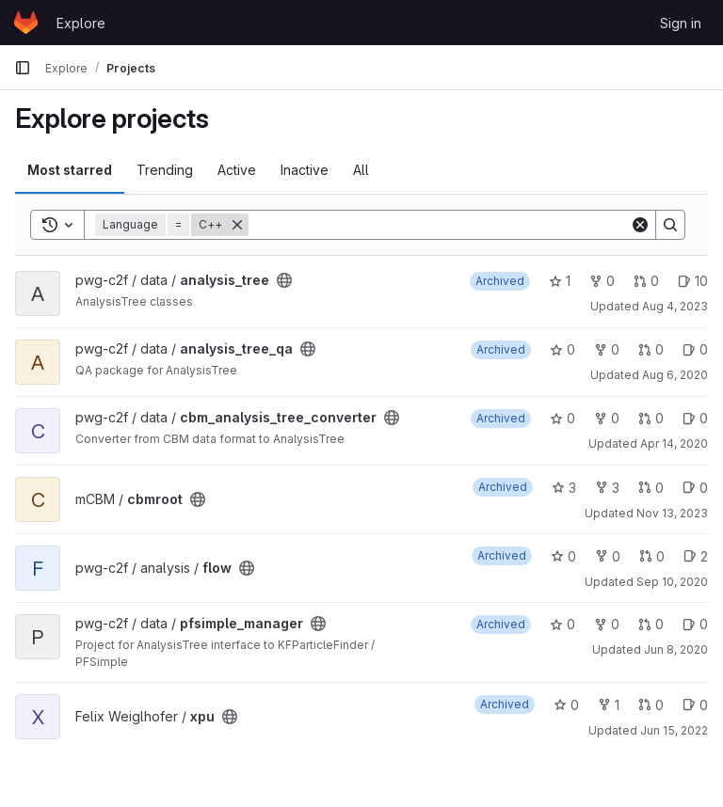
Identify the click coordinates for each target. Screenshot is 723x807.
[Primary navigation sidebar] (23, 68)
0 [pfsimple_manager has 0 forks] (606, 624)
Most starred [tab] (69, 170)
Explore (80, 23)
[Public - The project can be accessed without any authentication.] (284, 280)
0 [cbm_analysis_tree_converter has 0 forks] (606, 418)
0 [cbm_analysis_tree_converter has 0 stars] (562, 418)
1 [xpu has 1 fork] (608, 705)
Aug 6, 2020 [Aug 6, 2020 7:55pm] (675, 375)
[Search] (439, 225)
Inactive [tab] (305, 170)
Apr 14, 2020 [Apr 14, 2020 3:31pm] (674, 443)
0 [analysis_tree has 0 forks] (602, 281)
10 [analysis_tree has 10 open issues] (693, 281)
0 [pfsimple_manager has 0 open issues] (695, 624)
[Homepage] (25, 23)
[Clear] (640, 225)
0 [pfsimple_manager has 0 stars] (562, 624)
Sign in (680, 23)
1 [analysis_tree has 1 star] (559, 281)
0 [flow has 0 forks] (607, 556)
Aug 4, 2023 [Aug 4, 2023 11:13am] (675, 306)
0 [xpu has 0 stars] (566, 705)
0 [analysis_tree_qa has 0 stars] (562, 349)
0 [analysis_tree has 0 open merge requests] (646, 281)
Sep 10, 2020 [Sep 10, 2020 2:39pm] (672, 582)
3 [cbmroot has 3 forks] (607, 488)
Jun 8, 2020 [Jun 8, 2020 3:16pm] (676, 649)
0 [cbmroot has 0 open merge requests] (651, 488)
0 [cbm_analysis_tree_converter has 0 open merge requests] (651, 418)
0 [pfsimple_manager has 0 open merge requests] (651, 624)
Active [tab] (236, 170)
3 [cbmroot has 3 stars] (564, 488)
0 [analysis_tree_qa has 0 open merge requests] (651, 349)
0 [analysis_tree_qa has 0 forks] (606, 349)
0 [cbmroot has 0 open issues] (695, 488)
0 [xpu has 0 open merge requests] (651, 705)
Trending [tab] (165, 170)
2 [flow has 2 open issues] (695, 556)
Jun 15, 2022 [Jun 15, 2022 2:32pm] (674, 730)
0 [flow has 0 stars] (563, 556)
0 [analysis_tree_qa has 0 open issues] (695, 349)
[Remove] (237, 225)
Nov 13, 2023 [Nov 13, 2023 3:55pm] (672, 513)
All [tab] (361, 170)
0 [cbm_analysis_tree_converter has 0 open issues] (695, 418)
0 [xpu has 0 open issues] (695, 705)
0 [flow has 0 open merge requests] (652, 556)
